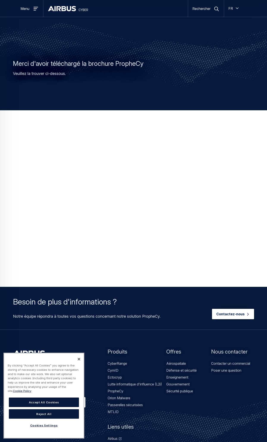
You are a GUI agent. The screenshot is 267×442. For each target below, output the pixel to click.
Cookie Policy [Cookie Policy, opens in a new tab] (22, 391)
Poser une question (226, 295)
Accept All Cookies (44, 402)
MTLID (113, 337)
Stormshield (117, 370)
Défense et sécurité (181, 295)
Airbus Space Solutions (126, 398)
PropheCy (115, 316)
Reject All (44, 414)
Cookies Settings (44, 425)
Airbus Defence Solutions (128, 391)
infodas (113, 377)
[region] (43, 396)
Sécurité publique (179, 316)
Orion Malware (119, 323)
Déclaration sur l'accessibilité (152, 426)
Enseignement (177, 302)
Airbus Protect (119, 384)
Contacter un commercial (230, 288)
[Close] (79, 359)
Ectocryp (115, 302)
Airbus (113, 363)
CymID (113, 295)
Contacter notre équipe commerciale (49, 327)
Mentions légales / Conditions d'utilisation (97, 426)
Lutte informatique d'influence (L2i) (135, 309)
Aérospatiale (176, 288)
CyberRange (117, 288)
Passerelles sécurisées (125, 330)
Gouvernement (178, 309)
